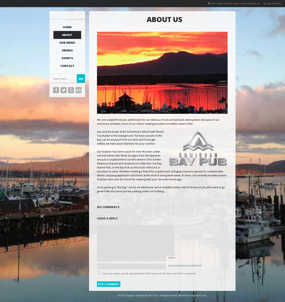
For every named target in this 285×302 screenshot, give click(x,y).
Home (67, 27)
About (67, 35)
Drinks (67, 50)
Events (67, 58)
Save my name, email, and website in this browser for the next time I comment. (149, 273)
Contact (67, 66)
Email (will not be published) (184, 265)
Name (171, 257)
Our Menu (67, 42)
